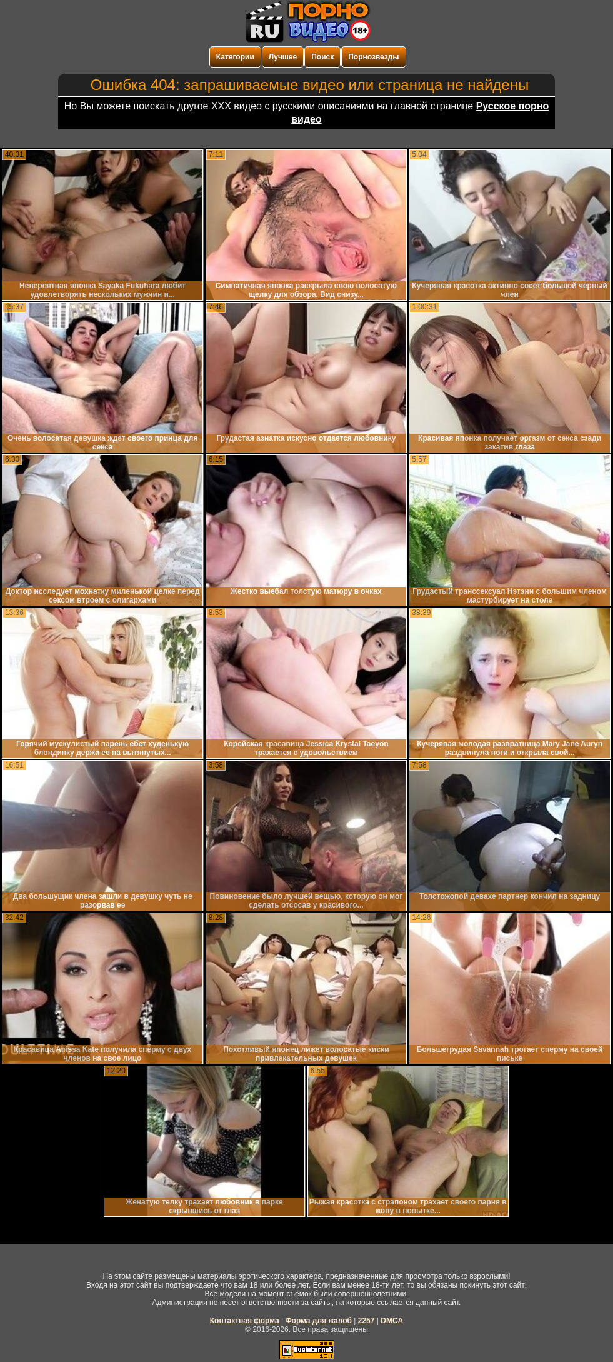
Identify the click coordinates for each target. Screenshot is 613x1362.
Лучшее (283, 57)
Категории (235, 57)
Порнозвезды (373, 57)
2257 (366, 1320)
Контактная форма (244, 1320)
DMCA (392, 1320)
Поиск (322, 57)
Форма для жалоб (318, 1320)
